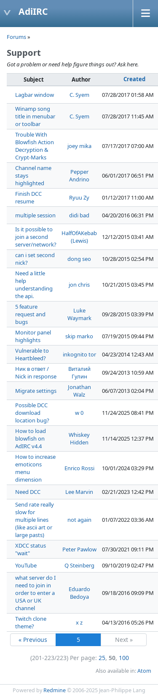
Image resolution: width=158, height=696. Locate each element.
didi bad (79, 215)
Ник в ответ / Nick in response (35, 372)
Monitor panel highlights (33, 336)
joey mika (79, 146)
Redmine (54, 690)
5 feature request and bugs (30, 314)
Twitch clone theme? (30, 622)
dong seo (79, 259)
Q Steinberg (79, 565)
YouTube (26, 565)
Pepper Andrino (79, 175)
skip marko (79, 336)
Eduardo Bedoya (79, 592)
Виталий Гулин (79, 372)
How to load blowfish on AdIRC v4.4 (30, 438)
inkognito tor (79, 354)
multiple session (35, 215)
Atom (144, 670)
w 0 (79, 413)
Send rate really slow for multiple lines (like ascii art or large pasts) (34, 520)
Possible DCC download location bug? (32, 412)
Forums (16, 37)
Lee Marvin (79, 492)
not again (79, 519)
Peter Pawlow (79, 549)
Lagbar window (34, 95)
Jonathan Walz (79, 390)
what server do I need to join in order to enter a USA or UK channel (35, 593)
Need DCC (27, 492)
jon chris (79, 284)
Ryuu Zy (79, 197)
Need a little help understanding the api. (34, 284)
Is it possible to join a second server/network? (35, 236)
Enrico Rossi (79, 468)
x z (79, 622)
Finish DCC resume (28, 197)
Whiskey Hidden (79, 438)
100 (124, 658)
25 (102, 658)
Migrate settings (35, 391)
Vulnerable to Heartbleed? (32, 354)
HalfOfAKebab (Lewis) (79, 236)
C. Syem (79, 95)
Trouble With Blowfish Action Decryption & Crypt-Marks (34, 146)
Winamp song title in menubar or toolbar (35, 116)
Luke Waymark (79, 314)
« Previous (33, 640)
